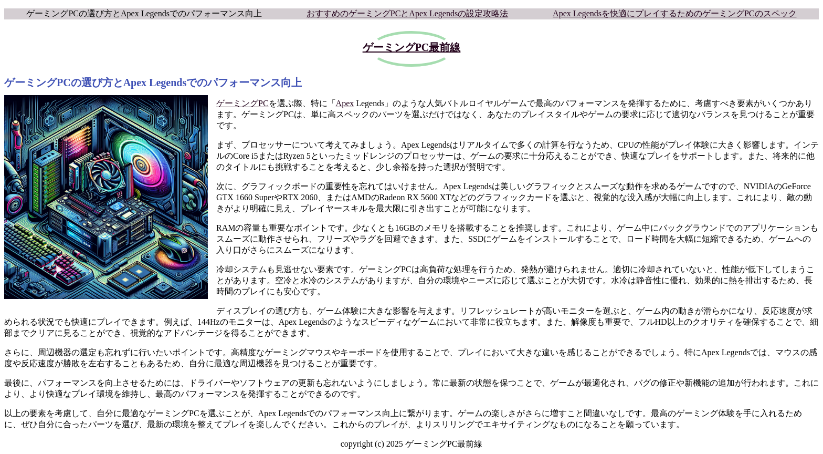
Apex (345, 103)
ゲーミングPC (242, 103)
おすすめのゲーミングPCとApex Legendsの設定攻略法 (407, 13)
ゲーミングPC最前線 (412, 47)
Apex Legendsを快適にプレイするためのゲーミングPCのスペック (674, 13)
